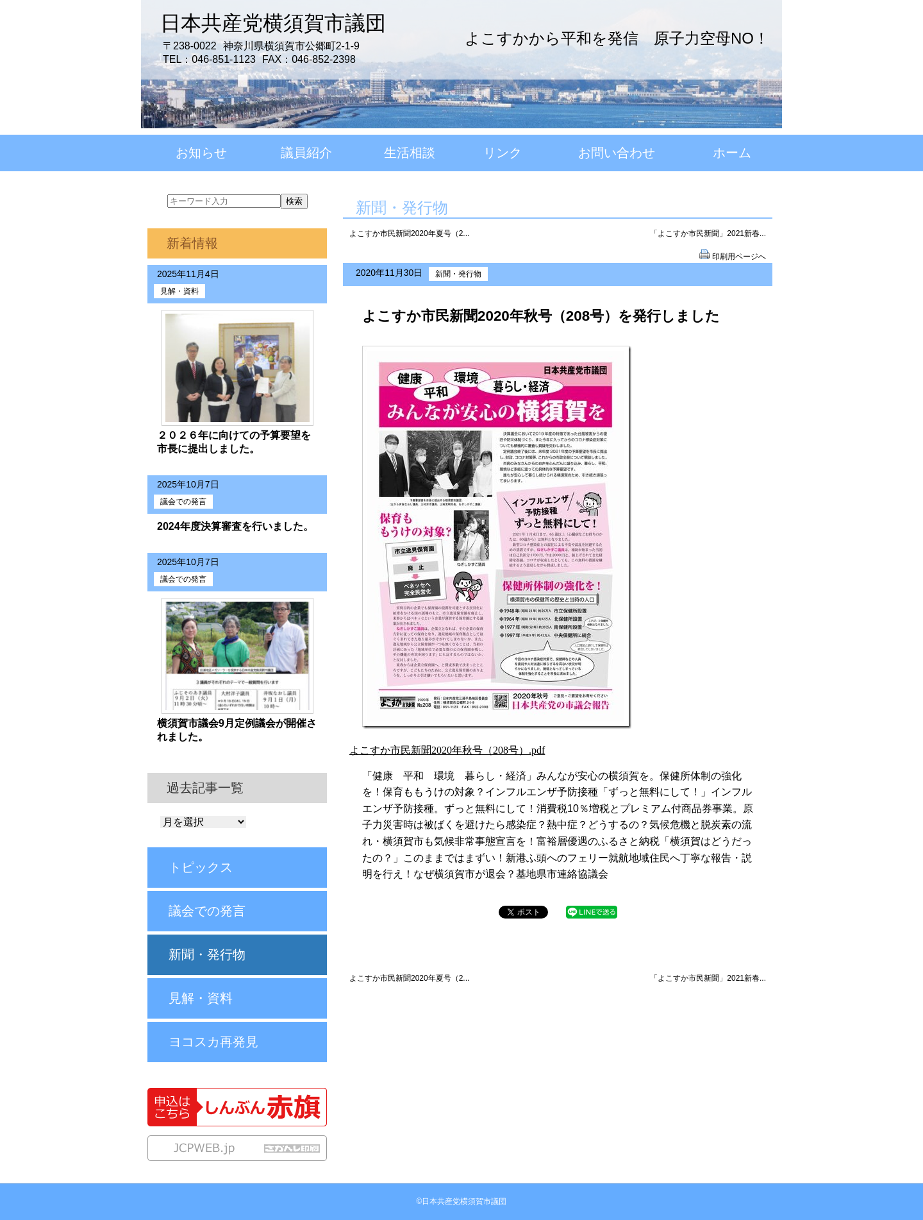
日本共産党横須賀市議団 (273, 23)
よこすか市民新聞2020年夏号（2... (409, 233)
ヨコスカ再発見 (213, 1042)
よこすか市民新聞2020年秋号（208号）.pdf (447, 750)
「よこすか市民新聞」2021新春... (708, 233)
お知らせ (201, 153)
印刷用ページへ (739, 256)
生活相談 (409, 153)
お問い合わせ (616, 153)
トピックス (201, 867)
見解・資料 (179, 291)
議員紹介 (306, 153)
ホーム (732, 153)
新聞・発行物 (458, 273)
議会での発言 (183, 501)
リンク (502, 153)
